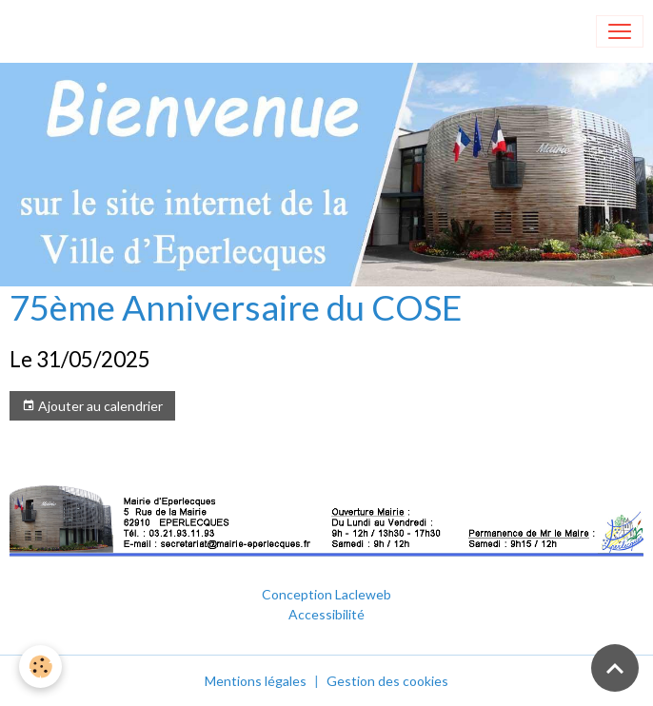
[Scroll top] (615, 668)
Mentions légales (256, 681)
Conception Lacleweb (326, 594)
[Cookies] (40, 666)
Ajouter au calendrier (92, 406)
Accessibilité (326, 614)
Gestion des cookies (387, 681)
